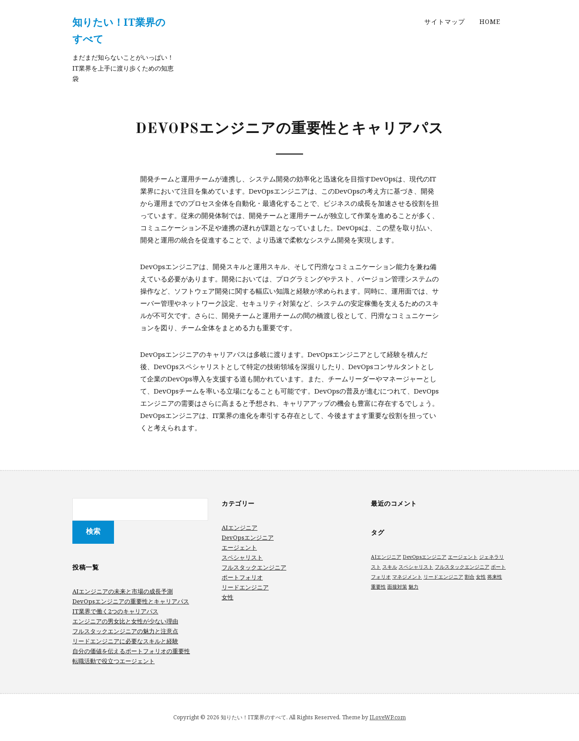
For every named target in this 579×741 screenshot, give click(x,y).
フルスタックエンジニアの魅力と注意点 (125, 631)
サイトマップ (444, 21)
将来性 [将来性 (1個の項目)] (494, 577)
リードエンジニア (245, 587)
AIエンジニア (239, 527)
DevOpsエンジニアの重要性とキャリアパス (130, 601)
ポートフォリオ (242, 577)
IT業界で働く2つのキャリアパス (115, 611)
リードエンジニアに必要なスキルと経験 (125, 641)
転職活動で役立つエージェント (113, 661)
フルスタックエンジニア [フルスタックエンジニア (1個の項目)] (462, 567)
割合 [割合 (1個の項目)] (470, 577)
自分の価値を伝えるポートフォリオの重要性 (131, 651)
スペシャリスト (242, 557)
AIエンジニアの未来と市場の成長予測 (122, 591)
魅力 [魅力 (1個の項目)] (413, 587)
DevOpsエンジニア (248, 537)
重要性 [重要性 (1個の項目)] (378, 587)
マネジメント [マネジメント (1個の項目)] (407, 577)
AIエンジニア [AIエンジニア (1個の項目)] (386, 557)
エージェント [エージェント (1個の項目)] (463, 557)
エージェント (239, 547)
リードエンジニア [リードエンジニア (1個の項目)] (443, 577)
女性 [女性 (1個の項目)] (481, 577)
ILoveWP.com (388, 717)
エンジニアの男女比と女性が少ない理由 (125, 621)
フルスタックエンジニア (254, 567)
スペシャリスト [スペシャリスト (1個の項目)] (416, 567)
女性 (227, 597)
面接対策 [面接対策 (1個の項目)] (397, 587)
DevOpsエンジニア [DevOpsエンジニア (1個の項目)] (424, 557)
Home (489, 21)
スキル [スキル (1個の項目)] (389, 567)
